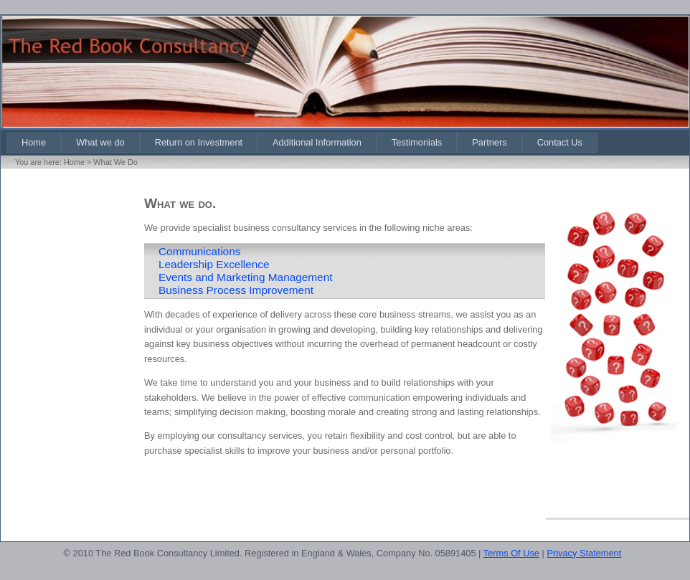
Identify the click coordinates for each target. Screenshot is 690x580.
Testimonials (417, 142)
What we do (100, 142)
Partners (489, 142)
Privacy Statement (584, 553)
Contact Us (559, 142)
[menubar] (301, 142)
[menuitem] (33, 142)
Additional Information (317, 142)
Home (34, 142)
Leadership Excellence (214, 264)
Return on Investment (198, 142)
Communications (199, 251)
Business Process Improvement (236, 290)
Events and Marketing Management (245, 277)
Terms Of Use (511, 553)
